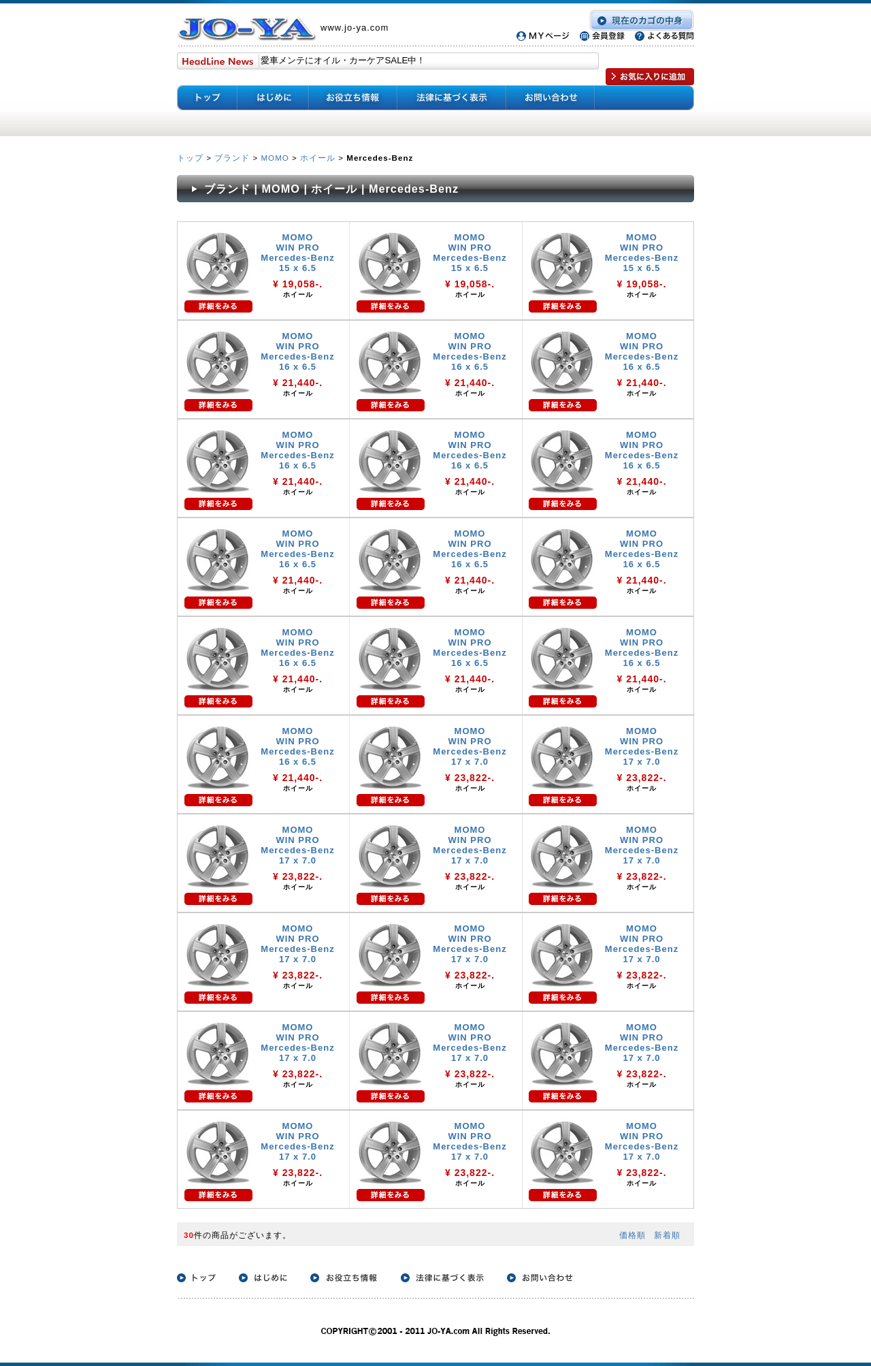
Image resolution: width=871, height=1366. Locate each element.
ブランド (232, 157)
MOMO (275, 157)
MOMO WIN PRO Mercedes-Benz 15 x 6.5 (297, 252)
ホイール (317, 157)
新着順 (667, 1234)
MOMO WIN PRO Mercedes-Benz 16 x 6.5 (297, 351)
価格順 (632, 1234)
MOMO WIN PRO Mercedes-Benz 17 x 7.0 (469, 746)
